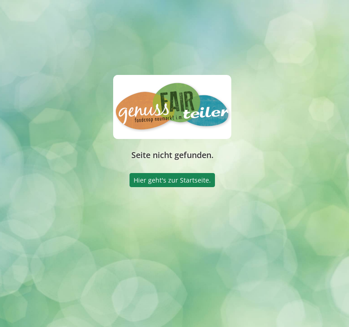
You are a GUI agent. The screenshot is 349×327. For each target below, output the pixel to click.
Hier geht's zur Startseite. (172, 180)
